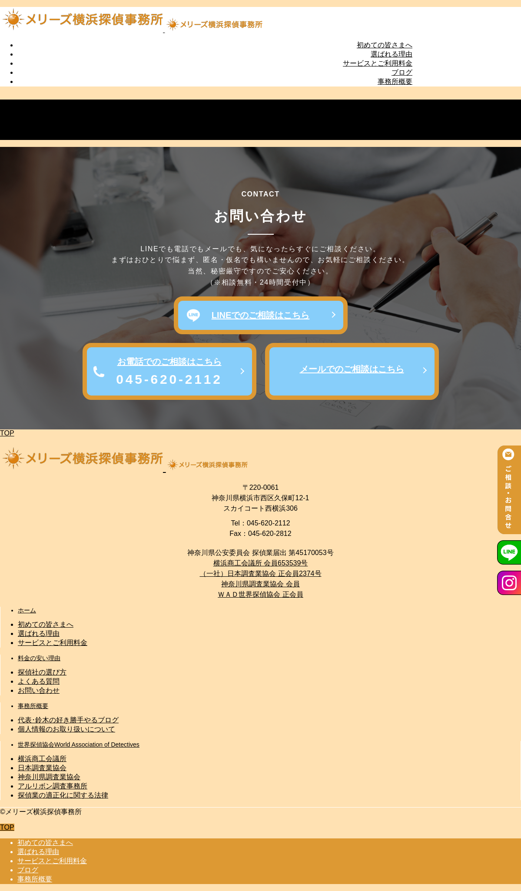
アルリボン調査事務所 (52, 786)
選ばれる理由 (391, 54)
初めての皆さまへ (384, 45)
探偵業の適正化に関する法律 (63, 795)
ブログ (402, 72)
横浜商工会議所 (42, 758)
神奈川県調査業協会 (49, 777)
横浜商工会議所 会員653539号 (260, 563)
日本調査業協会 (42, 767)
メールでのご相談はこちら (352, 369)
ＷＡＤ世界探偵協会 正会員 (260, 594)
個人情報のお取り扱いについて (66, 729)
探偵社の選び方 (42, 672)
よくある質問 (39, 681)
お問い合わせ (39, 690)
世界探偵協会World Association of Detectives (78, 744)
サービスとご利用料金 (377, 63)
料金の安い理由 (39, 658)
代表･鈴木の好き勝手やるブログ (68, 720)
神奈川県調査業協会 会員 (260, 584)
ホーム (27, 610)
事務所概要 (395, 81)
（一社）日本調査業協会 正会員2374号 (260, 573)
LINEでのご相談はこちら (261, 315)
